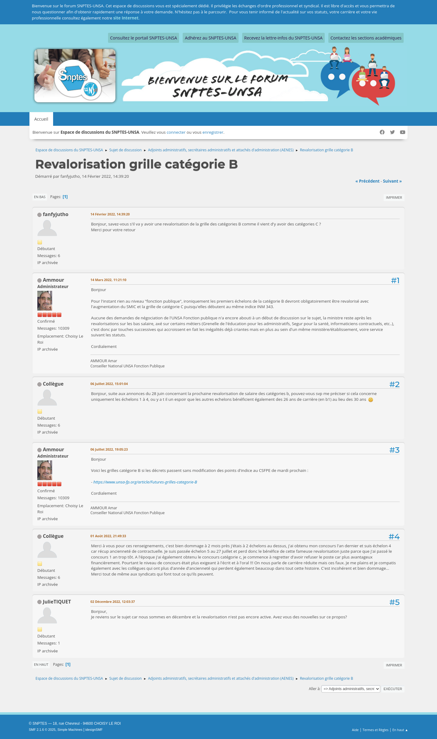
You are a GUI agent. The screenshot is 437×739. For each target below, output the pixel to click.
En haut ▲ (400, 729)
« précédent (367, 181)
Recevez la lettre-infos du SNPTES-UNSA (283, 38)
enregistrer (212, 132)
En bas (40, 196)
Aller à (314, 688)
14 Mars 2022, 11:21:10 (108, 279)
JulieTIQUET (57, 601)
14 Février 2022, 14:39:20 (110, 214)
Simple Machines (69, 729)
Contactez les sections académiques (365, 38)
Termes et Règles (376, 729)
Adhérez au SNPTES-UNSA (210, 38)
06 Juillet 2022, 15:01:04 (109, 383)
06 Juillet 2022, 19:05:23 (109, 449)
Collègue (53, 383)
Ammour (53, 280)
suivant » (392, 181)
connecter (176, 132)
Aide (355, 729)
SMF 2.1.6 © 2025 (42, 729)
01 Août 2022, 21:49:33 (108, 536)
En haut (41, 664)
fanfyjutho (55, 214)
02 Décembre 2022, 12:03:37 (112, 601)
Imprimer (394, 197)
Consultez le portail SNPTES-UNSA (143, 38)
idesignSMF (94, 729)
